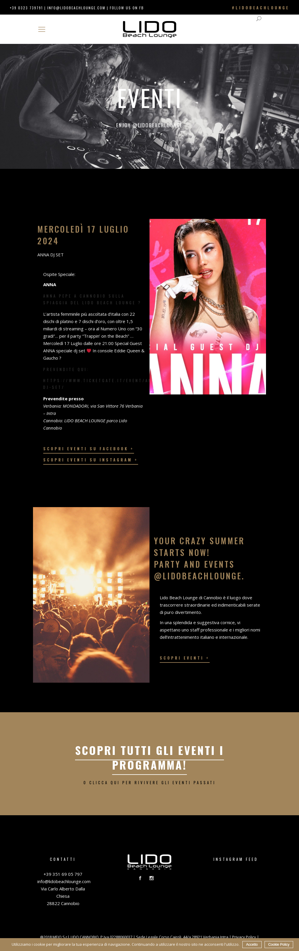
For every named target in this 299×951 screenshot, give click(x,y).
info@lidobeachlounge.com (76, 7)
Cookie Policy (279, 945)
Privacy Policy (244, 937)
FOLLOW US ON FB (127, 7)
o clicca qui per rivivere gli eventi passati (150, 782)
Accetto (252, 945)
